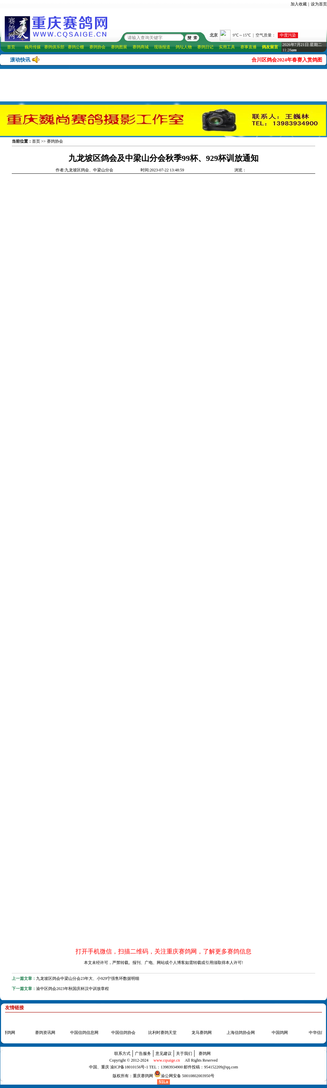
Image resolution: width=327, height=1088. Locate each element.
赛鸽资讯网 (43, 1032)
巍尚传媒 (33, 47)
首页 (11, 47)
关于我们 (184, 1053)
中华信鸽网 (317, 1032)
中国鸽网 (278, 1032)
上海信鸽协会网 (239, 1032)
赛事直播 (248, 47)
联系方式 (122, 1053)
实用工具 (227, 47)
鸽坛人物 (184, 47)
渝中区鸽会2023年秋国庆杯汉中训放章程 (72, 988)
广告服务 (143, 1053)
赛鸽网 (205, 1053)
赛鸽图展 (119, 47)
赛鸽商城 (140, 47)
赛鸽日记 (205, 47)
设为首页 (319, 4)
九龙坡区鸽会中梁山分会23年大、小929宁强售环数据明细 (87, 978)
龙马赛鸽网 (199, 1032)
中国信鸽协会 (121, 1032)
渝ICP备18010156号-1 (129, 1067)
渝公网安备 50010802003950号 (187, 1075)
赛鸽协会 (97, 47)
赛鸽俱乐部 (54, 47)
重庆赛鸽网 (143, 1075)
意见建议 (163, 1053)
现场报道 (162, 47)
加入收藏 (299, 4)
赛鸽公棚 (76, 47)
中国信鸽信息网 (82, 1032)
